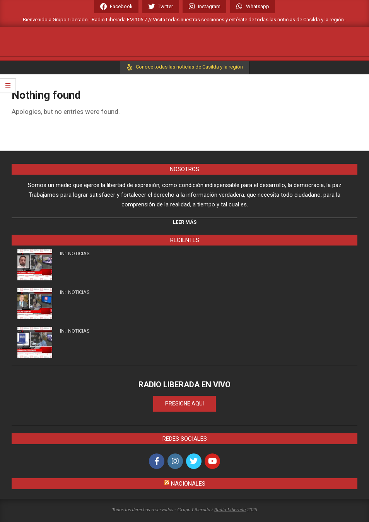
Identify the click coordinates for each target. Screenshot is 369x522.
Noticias (79, 253)
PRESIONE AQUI (184, 403)
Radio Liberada (230, 509)
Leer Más (184, 222)
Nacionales (188, 483)
